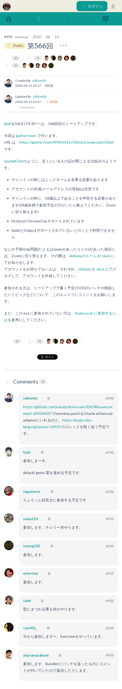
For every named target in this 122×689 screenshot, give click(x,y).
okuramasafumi (36, 655)
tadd (27, 600)
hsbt (27, 452)
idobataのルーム (83, 255)
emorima (30, 573)
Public (15, 46)
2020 (37, 37)
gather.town (26, 135)
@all (7, 123)
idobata (84, 269)
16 (56, 37)
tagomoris (31, 491)
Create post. (24, 107)
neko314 (30, 519)
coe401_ (30, 628)
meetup (21, 37)
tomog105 (31, 546)
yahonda (39, 80)
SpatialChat (13, 161)
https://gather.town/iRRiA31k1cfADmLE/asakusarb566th (66, 142)
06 (48, 37)
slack (106, 255)
